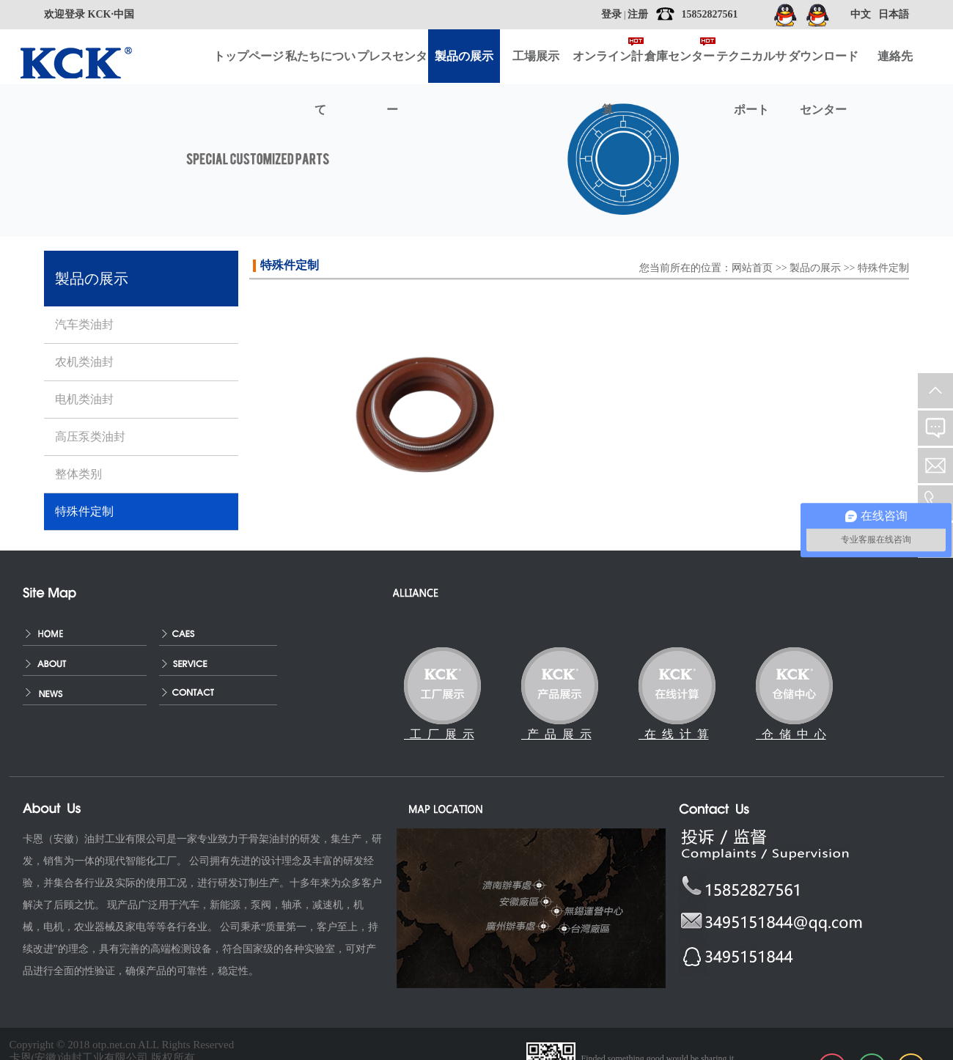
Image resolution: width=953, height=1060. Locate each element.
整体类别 (78, 474)
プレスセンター (392, 66)
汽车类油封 (84, 324)
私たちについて (320, 66)
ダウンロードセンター (823, 66)
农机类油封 (84, 362)
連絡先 (895, 56)
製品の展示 (815, 267)
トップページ (248, 56)
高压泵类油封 (90, 436)
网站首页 (752, 267)
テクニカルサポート (751, 66)
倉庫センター (679, 56)
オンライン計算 (608, 66)
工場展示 (535, 56)
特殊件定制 (883, 267)
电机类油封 (84, 399)
